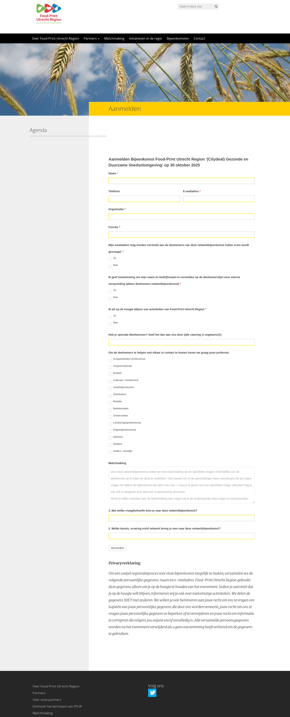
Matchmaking (114, 38)
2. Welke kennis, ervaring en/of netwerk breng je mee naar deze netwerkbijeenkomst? (165, 501)
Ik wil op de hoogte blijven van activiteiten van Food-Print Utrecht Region (157, 282)
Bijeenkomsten (178, 38)
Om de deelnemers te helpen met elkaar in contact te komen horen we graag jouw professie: (169, 325)
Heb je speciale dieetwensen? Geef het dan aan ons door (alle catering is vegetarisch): (165, 307)
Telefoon (114, 164)
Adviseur (116, 411)
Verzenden (117, 521)
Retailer (115, 375)
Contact (199, 38)
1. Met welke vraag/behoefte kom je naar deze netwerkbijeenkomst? (153, 483)
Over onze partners (47, 673)
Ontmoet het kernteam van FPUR (57, 679)
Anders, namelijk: (121, 425)
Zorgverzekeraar (120, 340)
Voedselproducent (121, 361)
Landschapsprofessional (125, 397)
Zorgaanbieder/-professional (127, 333)
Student (115, 418)
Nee (113, 239)
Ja (112, 232)
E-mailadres (192, 164)
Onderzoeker (118, 389)
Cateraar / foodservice (124, 354)
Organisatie (117, 182)
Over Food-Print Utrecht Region (55, 38)
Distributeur (117, 368)
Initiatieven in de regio (145, 38)
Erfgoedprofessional (122, 404)
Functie (114, 200)
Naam (113, 146)
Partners (91, 38)
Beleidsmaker (119, 382)
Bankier (115, 347)
